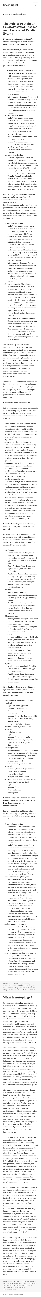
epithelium (30, 1283)
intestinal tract (7, 1285)
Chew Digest (10, 4)
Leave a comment (29, 990)
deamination (32, 988)
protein (19, 990)
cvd (4, 988)
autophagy (17, 1283)
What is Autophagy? (17, 997)
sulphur (22, 988)
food (4, 1283)
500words (18, 984)
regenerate (12, 1287)
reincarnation (21, 1287)
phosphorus (12, 990)
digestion (25, 1281)
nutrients (6, 1287)
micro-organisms (22, 1285)
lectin (14, 1285)
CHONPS (20, 986)
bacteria (23, 1283)
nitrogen (16, 988)
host (35, 1283)
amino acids (25, 984)
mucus (9, 1283)
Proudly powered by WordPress (13, 1294)
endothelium (10, 988)
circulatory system (29, 986)
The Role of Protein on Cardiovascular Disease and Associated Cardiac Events (20, 28)
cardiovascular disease (10, 986)
